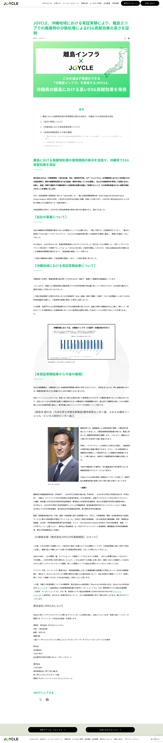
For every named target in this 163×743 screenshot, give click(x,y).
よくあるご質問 (95, 3)
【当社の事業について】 (53, 123)
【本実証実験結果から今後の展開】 (58, 134)
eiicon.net (42, 590)
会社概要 (107, 3)
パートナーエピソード (71, 3)
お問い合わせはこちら (108, 730)
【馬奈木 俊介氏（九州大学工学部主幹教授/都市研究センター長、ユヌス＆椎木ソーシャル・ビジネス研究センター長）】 (83, 140)
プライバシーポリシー (132, 740)
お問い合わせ (150, 3)
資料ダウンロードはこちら (51, 730)
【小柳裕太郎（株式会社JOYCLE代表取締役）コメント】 (64, 145)
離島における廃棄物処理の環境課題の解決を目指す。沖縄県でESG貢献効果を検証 (78, 118)
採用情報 (115, 3)
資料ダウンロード (130, 3)
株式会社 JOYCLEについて (54, 148)
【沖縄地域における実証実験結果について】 (62, 129)
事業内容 (84, 3)
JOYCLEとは (47, 3)
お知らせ (57, 3)
